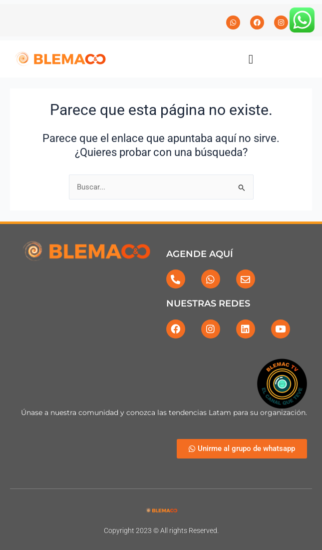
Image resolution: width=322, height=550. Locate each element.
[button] (251, 59)
